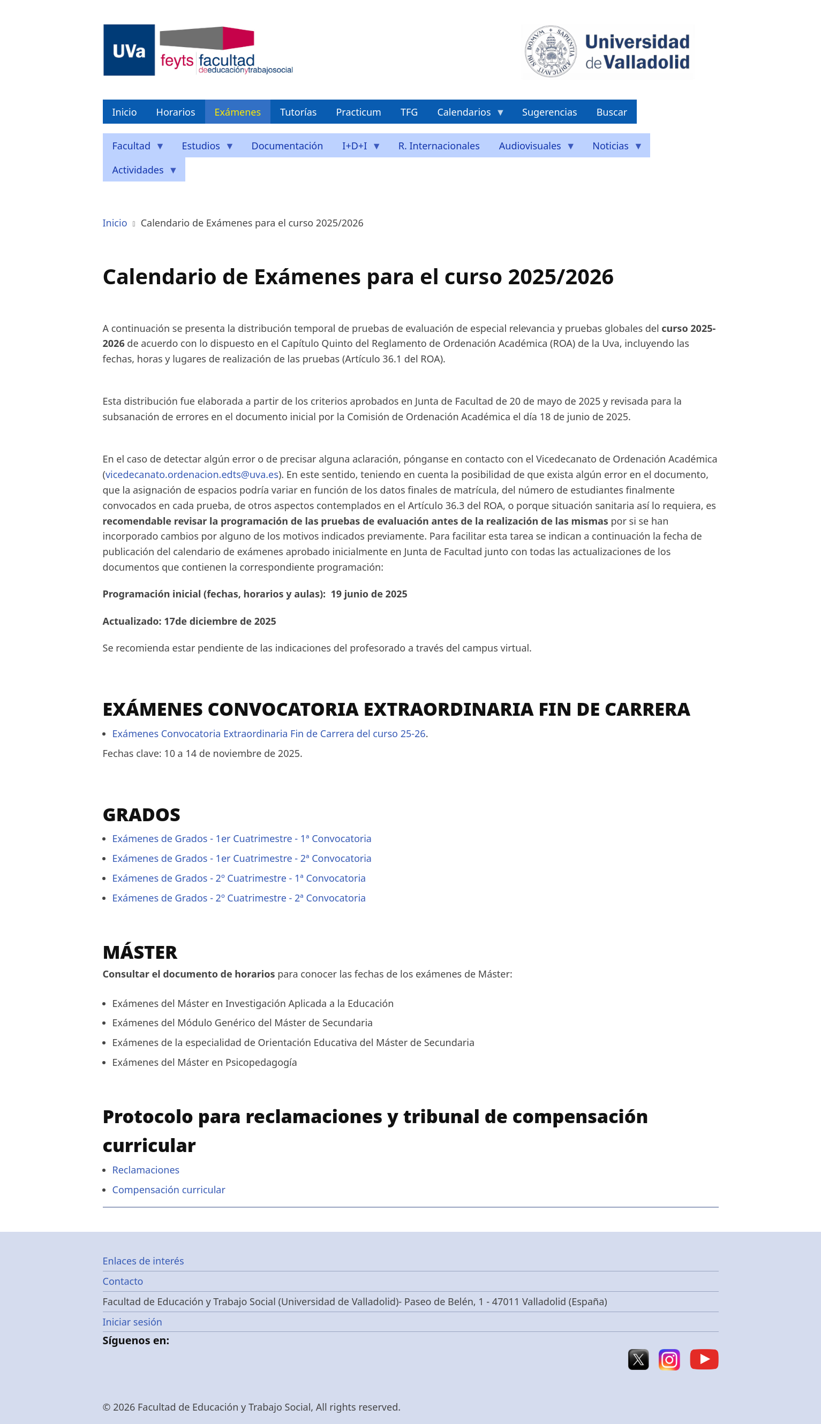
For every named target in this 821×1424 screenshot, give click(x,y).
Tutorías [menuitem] (298, 111)
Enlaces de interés (143, 1260)
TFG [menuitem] (409, 111)
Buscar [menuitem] (612, 111)
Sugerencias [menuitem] (549, 111)
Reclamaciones (146, 1169)
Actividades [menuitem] (140, 172)
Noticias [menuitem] (613, 148)
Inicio (115, 222)
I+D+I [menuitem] (357, 148)
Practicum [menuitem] (358, 111)
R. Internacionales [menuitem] (439, 145)
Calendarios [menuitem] (466, 114)
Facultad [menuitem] (134, 148)
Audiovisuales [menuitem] (532, 148)
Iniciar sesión (132, 1321)
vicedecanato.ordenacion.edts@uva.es (192, 474)
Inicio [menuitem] (124, 111)
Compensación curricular (168, 1189)
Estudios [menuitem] (203, 148)
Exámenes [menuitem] (238, 111)
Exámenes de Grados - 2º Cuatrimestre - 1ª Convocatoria (239, 878)
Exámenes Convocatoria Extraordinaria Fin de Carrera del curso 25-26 (269, 733)
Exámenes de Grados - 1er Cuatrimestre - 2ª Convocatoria (242, 858)
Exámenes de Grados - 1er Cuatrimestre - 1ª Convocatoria (242, 838)
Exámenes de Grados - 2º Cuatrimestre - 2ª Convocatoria (240, 897)
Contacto (123, 1281)
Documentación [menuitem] (287, 145)
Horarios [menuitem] (175, 111)
